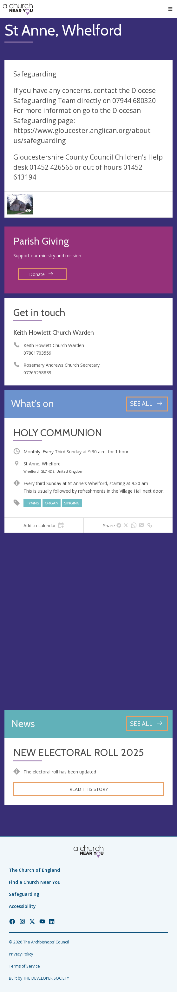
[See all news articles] (147, 723)
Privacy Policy (21, 954)
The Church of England (34, 870)
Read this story (88, 789)
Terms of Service (24, 966)
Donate (41, 274)
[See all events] (147, 404)
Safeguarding (24, 894)
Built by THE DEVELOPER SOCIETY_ (40, 978)
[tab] (43, 525)
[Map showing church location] (88, 621)
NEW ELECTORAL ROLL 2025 (78, 753)
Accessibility (22, 906)
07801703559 (37, 353)
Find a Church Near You (35, 882)
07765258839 (37, 373)
